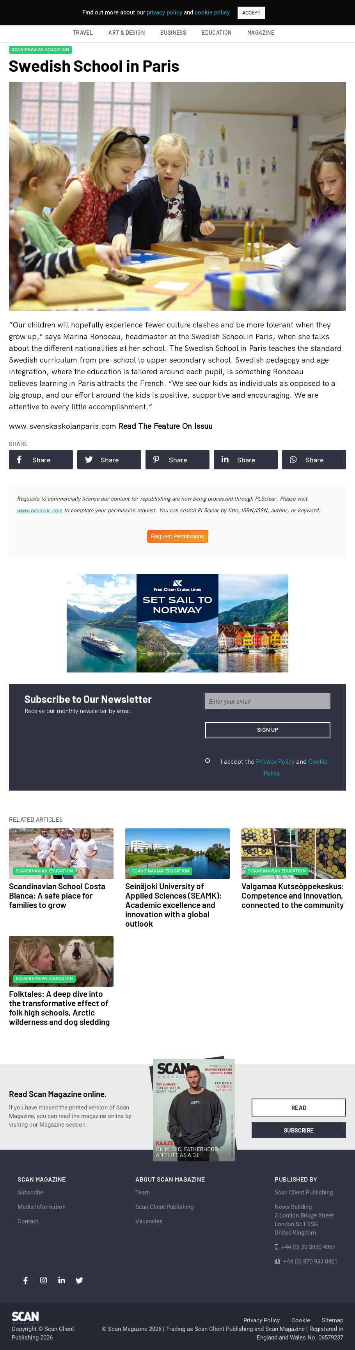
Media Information (42, 1206)
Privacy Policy (275, 761)
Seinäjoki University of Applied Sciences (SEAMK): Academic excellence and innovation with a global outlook (173, 904)
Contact (28, 1221)
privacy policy (164, 12)
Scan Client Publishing (164, 1206)
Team (142, 1192)
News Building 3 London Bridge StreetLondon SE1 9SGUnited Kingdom (304, 1219)
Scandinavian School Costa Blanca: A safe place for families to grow (57, 895)
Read (299, 1107)
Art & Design (126, 32)
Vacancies (149, 1221)
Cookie (300, 1320)
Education (217, 32)
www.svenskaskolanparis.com (63, 426)
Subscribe (299, 1130)
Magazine (260, 32)
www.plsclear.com (39, 510)
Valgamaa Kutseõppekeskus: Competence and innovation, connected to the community (292, 895)
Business (173, 32)
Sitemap (332, 1320)
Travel (83, 32)
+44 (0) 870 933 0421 (310, 1261)
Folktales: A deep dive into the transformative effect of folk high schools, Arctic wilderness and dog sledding (59, 1007)
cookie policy (212, 12)
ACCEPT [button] (251, 13)
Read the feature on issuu (165, 426)
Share (34, 459)
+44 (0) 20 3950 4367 (308, 1247)
